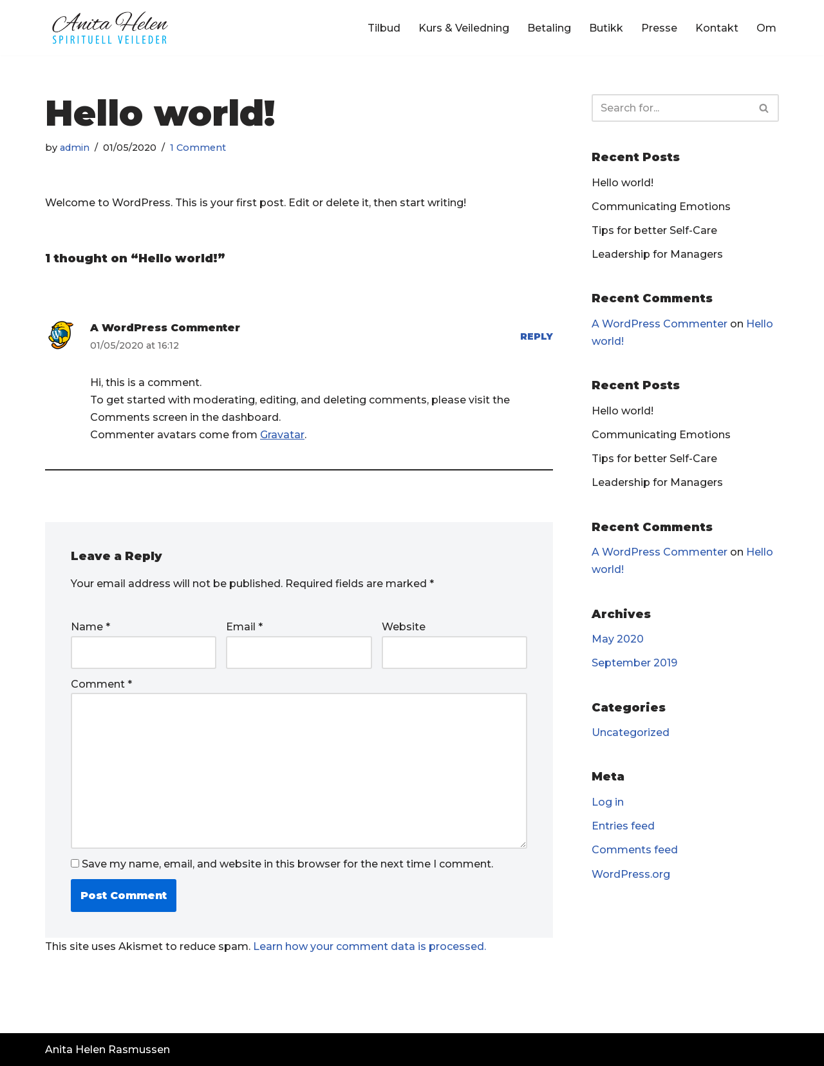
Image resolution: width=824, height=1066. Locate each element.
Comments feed (635, 850)
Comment (101, 684)
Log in (608, 802)
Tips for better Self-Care (654, 230)
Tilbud (384, 28)
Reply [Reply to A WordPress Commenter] (536, 336)
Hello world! (622, 183)
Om (766, 28)
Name (90, 627)
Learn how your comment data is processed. (369, 946)
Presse (659, 28)
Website (404, 627)
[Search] (671, 108)
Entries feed (623, 826)
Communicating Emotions (661, 206)
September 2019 (634, 663)
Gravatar (282, 435)
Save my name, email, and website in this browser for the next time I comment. (287, 864)
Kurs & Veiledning (463, 28)
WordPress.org (631, 874)
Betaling (549, 28)
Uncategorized (631, 732)
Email (244, 627)
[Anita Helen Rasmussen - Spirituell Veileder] (109, 28)
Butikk (606, 28)
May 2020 (618, 639)
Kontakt (716, 28)
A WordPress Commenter (165, 328)
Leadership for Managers (657, 254)
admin (74, 147)
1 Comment (198, 147)
